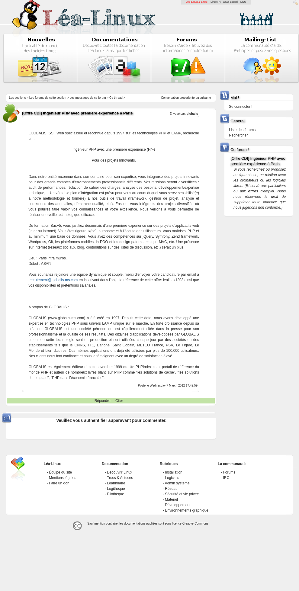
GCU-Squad (230, 1)
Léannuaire (116, 483)
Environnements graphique (186, 510)
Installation (173, 472)
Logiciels (172, 478)
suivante (205, 97)
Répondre (103, 401)
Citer (119, 401)
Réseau (171, 489)
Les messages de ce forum (88, 97)
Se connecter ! (240, 106)
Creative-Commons (195, 523)
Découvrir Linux (119, 472)
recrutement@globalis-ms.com (53, 280)
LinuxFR (216, 1)
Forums (229, 472)
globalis (192, 113)
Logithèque (116, 489)
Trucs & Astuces (120, 478)
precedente (187, 97)
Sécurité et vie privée (182, 494)
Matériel (171, 499)
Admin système (177, 483)
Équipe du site (60, 472)
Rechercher (238, 135)
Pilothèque (115, 494)
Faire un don (59, 483)
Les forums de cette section (47, 97)
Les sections (17, 97)
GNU (243, 1)
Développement (177, 505)
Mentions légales (62, 478)
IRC (226, 478)
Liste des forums (242, 130)
